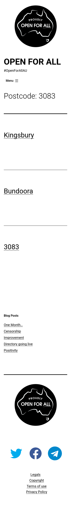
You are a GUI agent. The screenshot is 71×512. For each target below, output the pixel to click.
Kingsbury (19, 135)
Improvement (14, 338)
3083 (11, 247)
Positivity (11, 350)
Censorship (12, 331)
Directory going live (18, 344)
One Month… (13, 325)
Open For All (32, 62)
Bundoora (18, 191)
